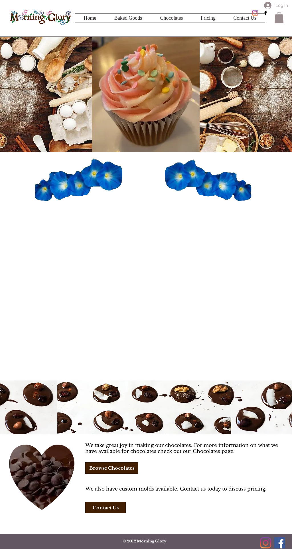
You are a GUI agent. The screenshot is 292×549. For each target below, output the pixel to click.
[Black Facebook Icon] (266, 13)
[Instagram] (255, 13)
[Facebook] (279, 542)
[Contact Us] (105, 507)
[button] (279, 17)
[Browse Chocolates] (111, 468)
